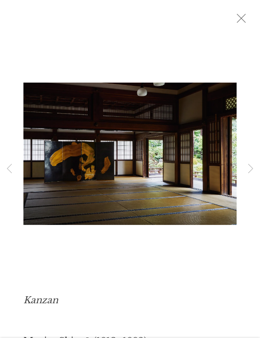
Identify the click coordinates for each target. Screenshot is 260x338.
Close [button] (250, 21)
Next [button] (250, 169)
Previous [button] (9, 169)
